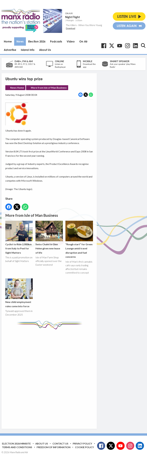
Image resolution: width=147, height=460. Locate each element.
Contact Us (60, 443)
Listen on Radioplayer (60, 65)
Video (71, 41)
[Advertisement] (62, 377)
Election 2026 (37, 41)
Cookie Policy (84, 447)
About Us (45, 49)
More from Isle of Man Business (49, 87)
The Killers (71, 25)
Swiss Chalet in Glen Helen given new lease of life (49, 237)
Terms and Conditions (17, 447)
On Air (83, 41)
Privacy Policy (82, 443)
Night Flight (72, 17)
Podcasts (56, 41)
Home (8, 41)
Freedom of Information (53, 447)
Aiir (26, 452)
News (20, 41)
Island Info (28, 49)
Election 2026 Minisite (16, 443)
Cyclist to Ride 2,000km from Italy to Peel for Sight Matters (19, 237)
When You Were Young (90, 25)
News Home (17, 87)
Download (70, 28)
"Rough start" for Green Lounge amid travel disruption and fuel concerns (79, 239)
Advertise (10, 49)
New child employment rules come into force (19, 292)
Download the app (89, 65)
